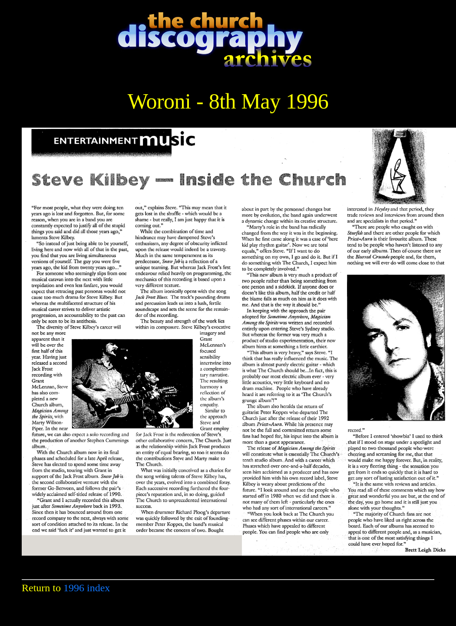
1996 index (86, 587)
